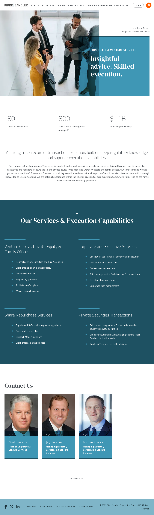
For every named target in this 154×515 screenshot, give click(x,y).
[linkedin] (18, 507)
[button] (36, 5)
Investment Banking (141, 28)
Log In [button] (138, 5)
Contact (124, 5)
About (61, 5)
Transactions (109, 5)
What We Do (36, 5)
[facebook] (6, 507)
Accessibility (86, 507)
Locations (31, 507)
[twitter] (11, 507)
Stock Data (46, 507)
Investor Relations (89, 5)
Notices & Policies (66, 507)
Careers (72, 5)
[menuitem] (36, 5)
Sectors (50, 5)
